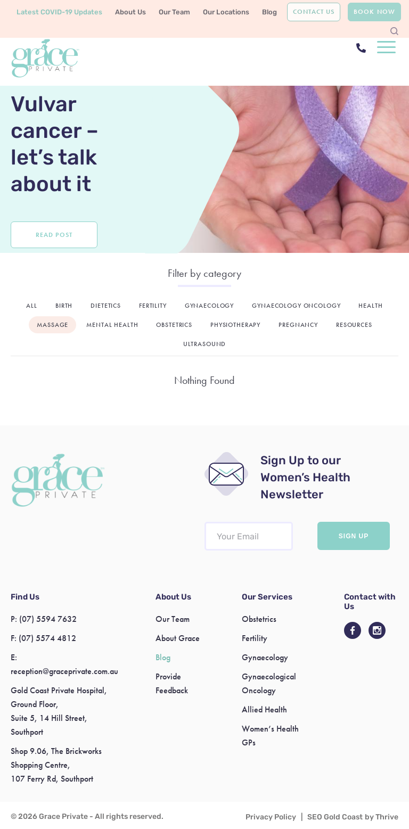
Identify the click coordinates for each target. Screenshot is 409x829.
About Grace (178, 638)
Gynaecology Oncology (296, 305)
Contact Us (313, 11)
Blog (269, 12)
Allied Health (264, 709)
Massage (52, 325)
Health (370, 305)
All (31, 305)
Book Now (374, 11)
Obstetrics (174, 325)
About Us (130, 12)
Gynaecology (209, 305)
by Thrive (381, 817)
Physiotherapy (235, 325)
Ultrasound (204, 344)
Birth (63, 305)
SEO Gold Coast (335, 817)
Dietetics (106, 305)
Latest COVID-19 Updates (59, 12)
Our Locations (226, 12)
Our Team (174, 12)
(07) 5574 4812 (47, 638)
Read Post (54, 235)
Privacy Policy (271, 817)
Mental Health (112, 325)
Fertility (153, 305)
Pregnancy (298, 325)
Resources (354, 325)
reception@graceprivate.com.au (64, 671)
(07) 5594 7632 (48, 619)
